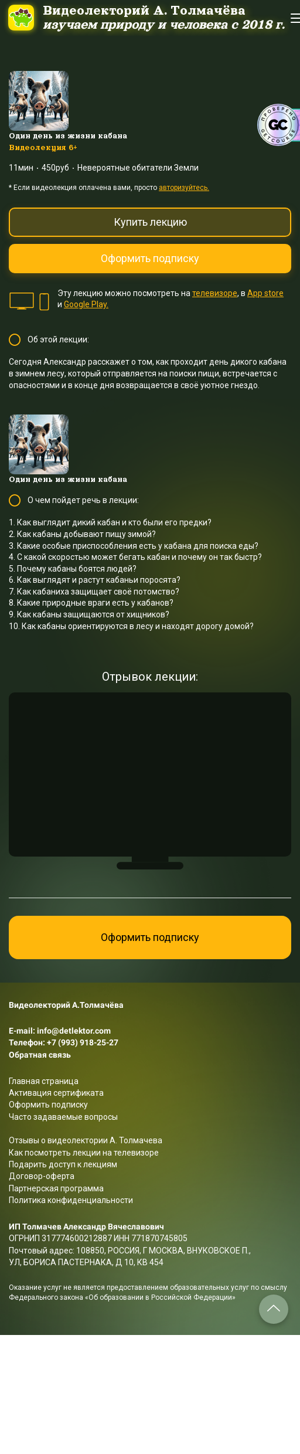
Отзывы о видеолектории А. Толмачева (85, 1140)
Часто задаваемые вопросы (63, 1117)
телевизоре (214, 293)
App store (265, 293)
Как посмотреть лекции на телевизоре (84, 1152)
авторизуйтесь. (184, 188)
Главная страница (44, 1081)
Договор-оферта (41, 1176)
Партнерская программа (56, 1188)
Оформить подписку (150, 258)
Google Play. (86, 304)
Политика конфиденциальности (71, 1200)
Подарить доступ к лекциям (63, 1164)
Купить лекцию (150, 222)
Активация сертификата (56, 1093)
